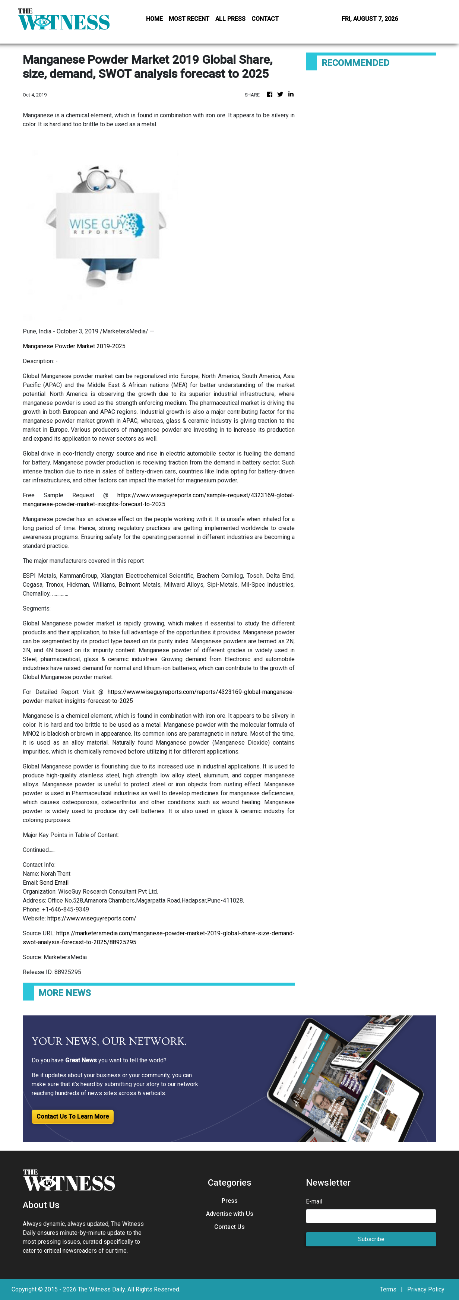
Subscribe (371, 1239)
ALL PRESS (230, 18)
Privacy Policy (425, 1289)
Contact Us (229, 1226)
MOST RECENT (189, 18)
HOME (154, 18)
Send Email (54, 882)
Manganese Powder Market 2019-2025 (74, 346)
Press (230, 1200)
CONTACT (265, 18)
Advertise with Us (229, 1213)
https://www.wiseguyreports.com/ (91, 918)
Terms (388, 1289)
